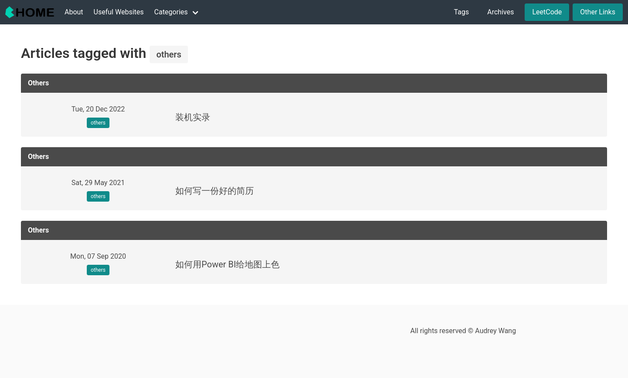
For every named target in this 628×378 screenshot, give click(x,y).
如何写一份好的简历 (214, 191)
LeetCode (547, 12)
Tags (461, 12)
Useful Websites (119, 12)
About (74, 12)
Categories (171, 12)
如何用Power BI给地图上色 (227, 264)
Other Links (597, 12)
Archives (500, 12)
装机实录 (192, 117)
